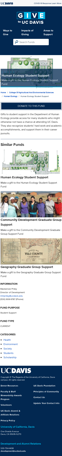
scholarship (10, 357)
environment (11, 344)
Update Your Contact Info (46, 403)
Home (3, 92)
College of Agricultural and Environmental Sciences (31, 92)
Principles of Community (46, 391)
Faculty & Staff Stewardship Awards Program (11, 395)
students (8, 353)
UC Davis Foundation (44, 385)
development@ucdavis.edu (13, 450)
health (7, 340)
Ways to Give (7, 32)
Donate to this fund (31, 106)
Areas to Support (48, 32)
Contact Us (39, 397)
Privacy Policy (8, 420)
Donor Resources (9, 385)
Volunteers (6, 404)
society (8, 348)
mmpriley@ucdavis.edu (11, 295)
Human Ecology (10, 96)
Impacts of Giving (27, 32)
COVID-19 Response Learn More (47, 3)
